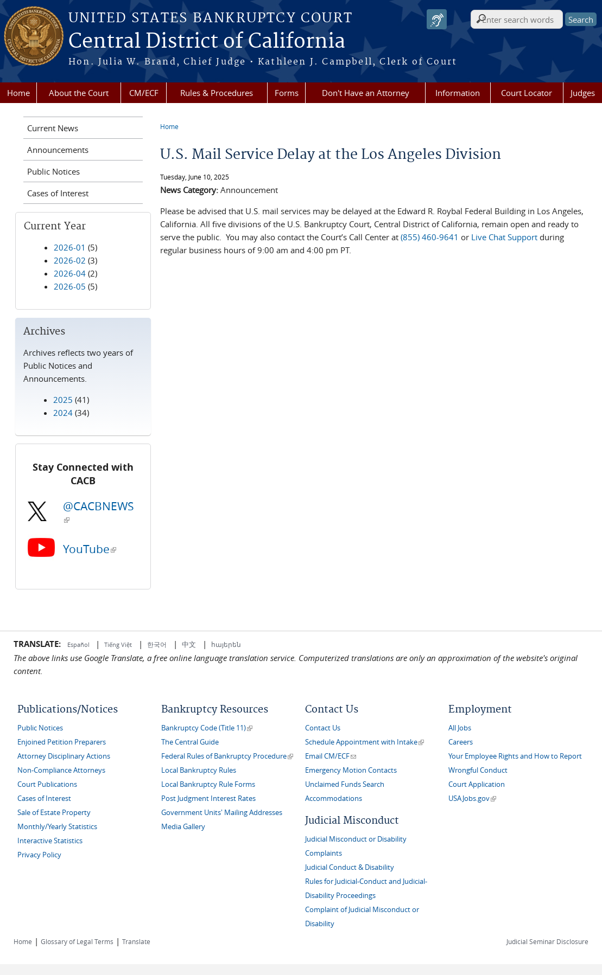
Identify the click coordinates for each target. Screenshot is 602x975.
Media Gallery (183, 826)
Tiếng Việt (118, 644)
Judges (583, 92)
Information (457, 92)
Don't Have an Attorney (365, 92)
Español (79, 644)
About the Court (79, 92)
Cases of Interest (57, 193)
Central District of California (206, 41)
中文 (189, 644)
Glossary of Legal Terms (77, 941)
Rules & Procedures (216, 92)
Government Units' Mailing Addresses (221, 812)
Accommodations (333, 798)
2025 (63, 399)
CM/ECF (144, 92)
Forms (287, 92)
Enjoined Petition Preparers (61, 742)
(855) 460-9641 (430, 237)
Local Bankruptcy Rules (198, 770)
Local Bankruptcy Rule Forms (208, 784)
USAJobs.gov (472, 798)
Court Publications (47, 784)
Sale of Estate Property (54, 812)
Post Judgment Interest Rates (208, 798)
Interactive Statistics (50, 840)
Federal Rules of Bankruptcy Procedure (227, 756)
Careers (460, 742)
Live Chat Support (504, 237)
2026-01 (70, 247)
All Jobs (459, 728)
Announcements (57, 149)
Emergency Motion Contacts (351, 770)
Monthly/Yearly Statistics (57, 826)
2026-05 (70, 286)
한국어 (157, 644)
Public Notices (53, 171)
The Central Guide (190, 742)
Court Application (476, 784)
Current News (52, 128)
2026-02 (70, 260)
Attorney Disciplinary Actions (63, 756)
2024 (63, 412)
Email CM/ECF (330, 756)
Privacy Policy (39, 854)
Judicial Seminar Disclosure (547, 941)
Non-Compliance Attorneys (61, 770)
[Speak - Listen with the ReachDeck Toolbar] (437, 19)
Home (18, 92)
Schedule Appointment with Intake (364, 742)
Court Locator (526, 92)
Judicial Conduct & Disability (349, 867)
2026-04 (70, 273)
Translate (136, 941)
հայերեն (226, 644)
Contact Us (322, 728)
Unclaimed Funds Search (344, 784)
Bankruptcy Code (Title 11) (206, 728)
